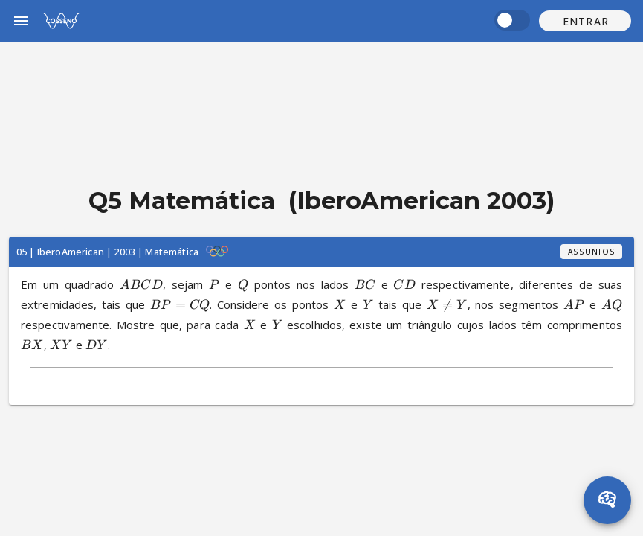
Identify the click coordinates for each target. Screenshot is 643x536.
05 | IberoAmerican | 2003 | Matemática (107, 251)
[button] (585, 20)
